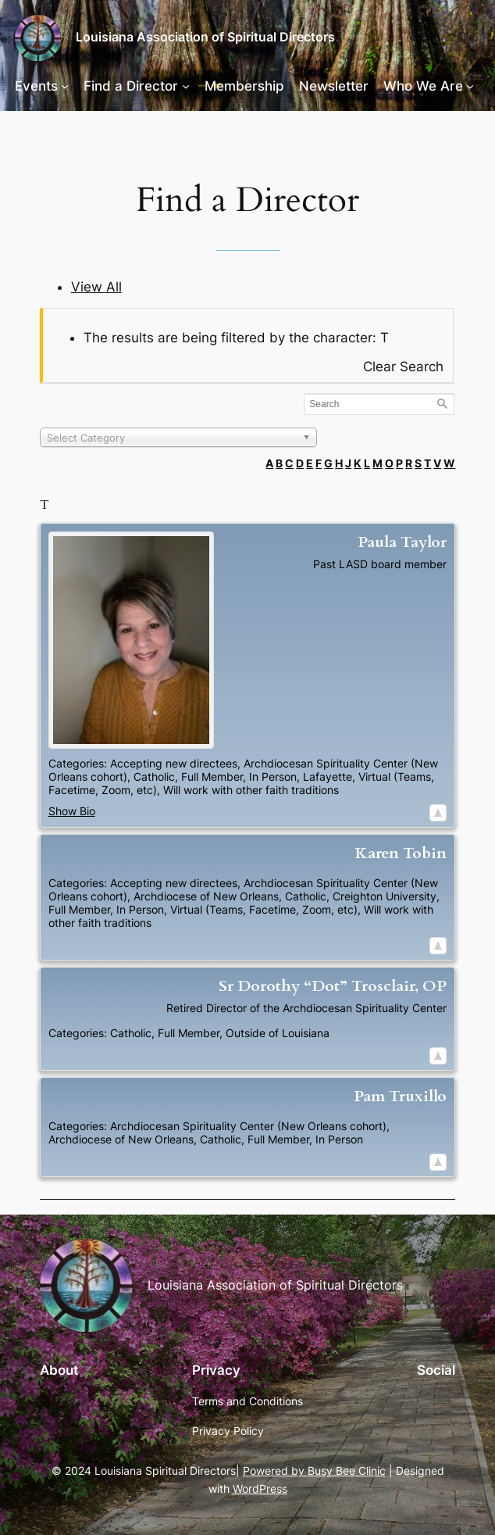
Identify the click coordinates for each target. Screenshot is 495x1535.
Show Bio (71, 811)
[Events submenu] (65, 86)
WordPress (260, 1488)
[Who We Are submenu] (470, 86)
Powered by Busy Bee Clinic (314, 1470)
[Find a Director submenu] (186, 86)
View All (96, 287)
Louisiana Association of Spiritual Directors (205, 37)
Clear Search (403, 366)
